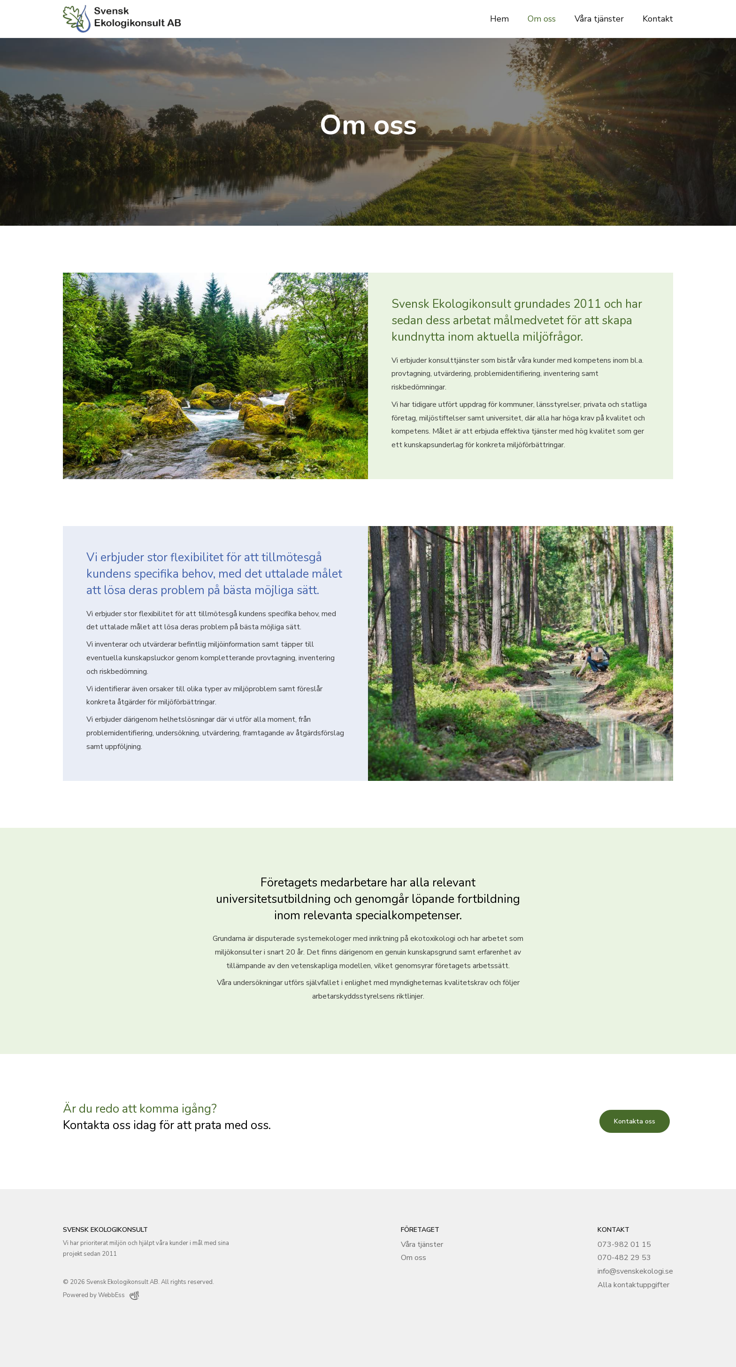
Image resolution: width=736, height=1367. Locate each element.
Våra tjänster (599, 18)
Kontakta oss (634, 1121)
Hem (499, 18)
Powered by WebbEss (101, 1295)
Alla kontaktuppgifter (633, 1285)
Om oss (542, 18)
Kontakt (658, 18)
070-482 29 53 (624, 1257)
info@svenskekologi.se (635, 1271)
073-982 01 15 (624, 1244)
